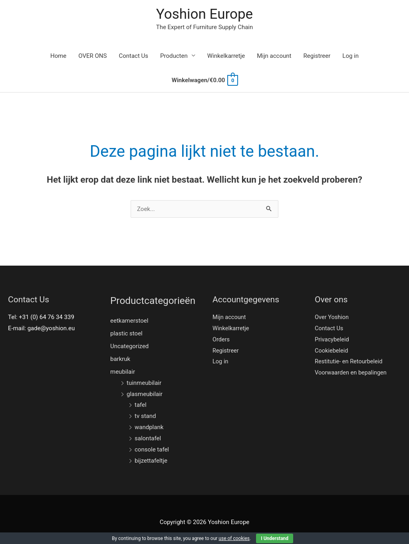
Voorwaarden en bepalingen (352, 372)
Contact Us (133, 55)
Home (58, 55)
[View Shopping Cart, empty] (204, 80)
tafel (141, 404)
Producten (174, 55)
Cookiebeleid (332, 350)
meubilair (122, 371)
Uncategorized (129, 346)
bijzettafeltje (151, 460)
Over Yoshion (332, 317)
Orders (221, 339)
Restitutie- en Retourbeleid (350, 361)
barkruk (120, 359)
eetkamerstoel (129, 320)
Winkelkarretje (226, 55)
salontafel (148, 438)
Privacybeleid (332, 339)
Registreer (316, 55)
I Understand (274, 538)
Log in (350, 55)
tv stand (145, 416)
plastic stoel (126, 333)
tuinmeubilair (144, 382)
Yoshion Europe (204, 14)
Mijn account (274, 55)
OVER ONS (92, 55)
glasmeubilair (145, 394)
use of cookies (234, 538)
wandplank (149, 427)
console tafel (152, 449)
